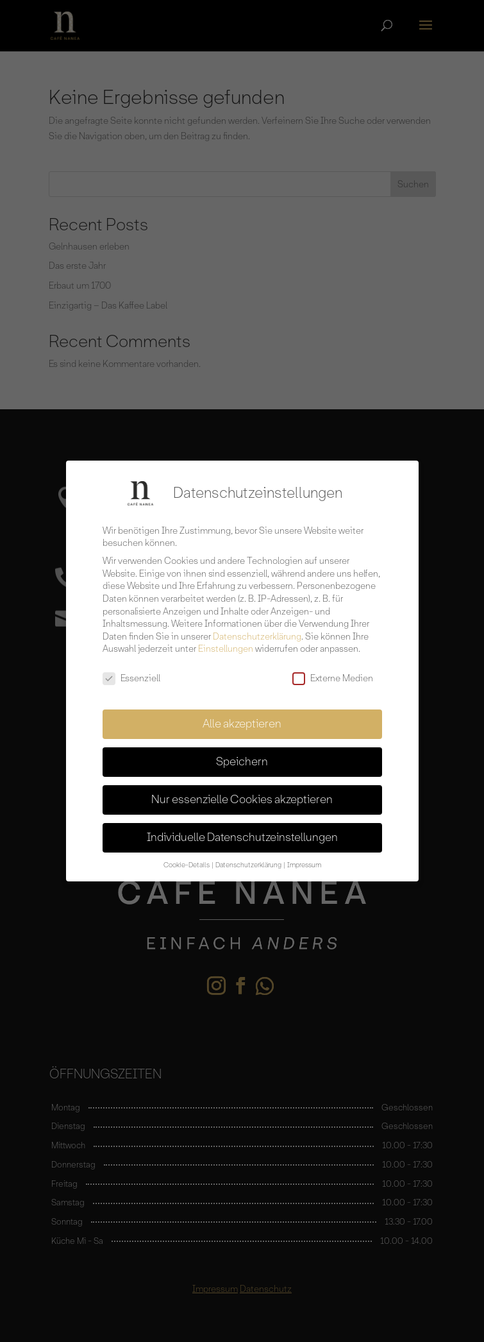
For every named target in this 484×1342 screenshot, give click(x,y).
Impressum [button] (304, 858)
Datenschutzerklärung (257, 629)
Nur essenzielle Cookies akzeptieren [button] (242, 792)
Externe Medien (332, 671)
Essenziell (131, 671)
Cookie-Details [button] (187, 858)
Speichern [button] (242, 754)
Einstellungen (225, 642)
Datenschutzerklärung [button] (249, 858)
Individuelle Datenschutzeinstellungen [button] (242, 830)
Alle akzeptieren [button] (242, 716)
